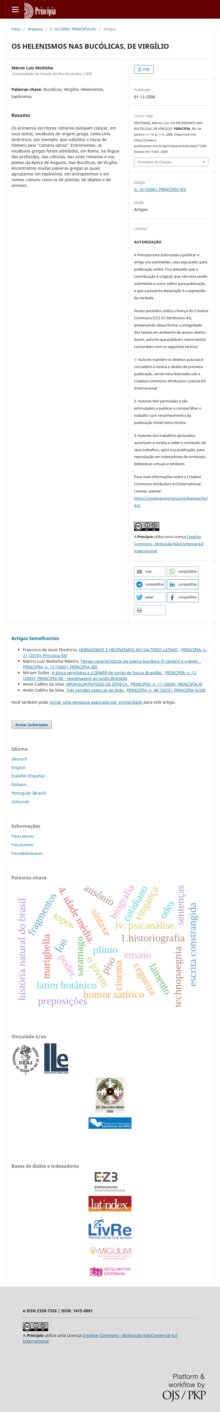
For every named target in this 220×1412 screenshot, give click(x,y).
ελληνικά (20, 801)
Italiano (18, 784)
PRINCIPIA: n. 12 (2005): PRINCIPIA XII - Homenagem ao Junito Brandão (110, 675)
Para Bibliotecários (27, 853)
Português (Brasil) (28, 793)
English (18, 767)
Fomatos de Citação (155, 162)
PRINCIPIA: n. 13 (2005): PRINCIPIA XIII (60, 667)
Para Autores (22, 844)
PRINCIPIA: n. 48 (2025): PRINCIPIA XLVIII (166, 690)
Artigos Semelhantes (35, 638)
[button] (150, 571)
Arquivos (35, 29)
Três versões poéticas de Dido (95, 690)
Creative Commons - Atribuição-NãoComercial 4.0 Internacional (168, 544)
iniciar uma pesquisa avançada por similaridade (96, 702)
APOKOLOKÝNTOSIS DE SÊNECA (97, 684)
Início (16, 29)
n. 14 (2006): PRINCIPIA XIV (73, 29)
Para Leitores (22, 836)
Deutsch (19, 759)
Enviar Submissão (31, 724)
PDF (146, 69)
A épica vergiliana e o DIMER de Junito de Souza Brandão (107, 672)
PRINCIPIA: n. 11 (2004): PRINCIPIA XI (166, 684)
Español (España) (28, 776)
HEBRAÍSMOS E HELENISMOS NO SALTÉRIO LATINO (129, 649)
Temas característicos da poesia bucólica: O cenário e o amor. (140, 661)
